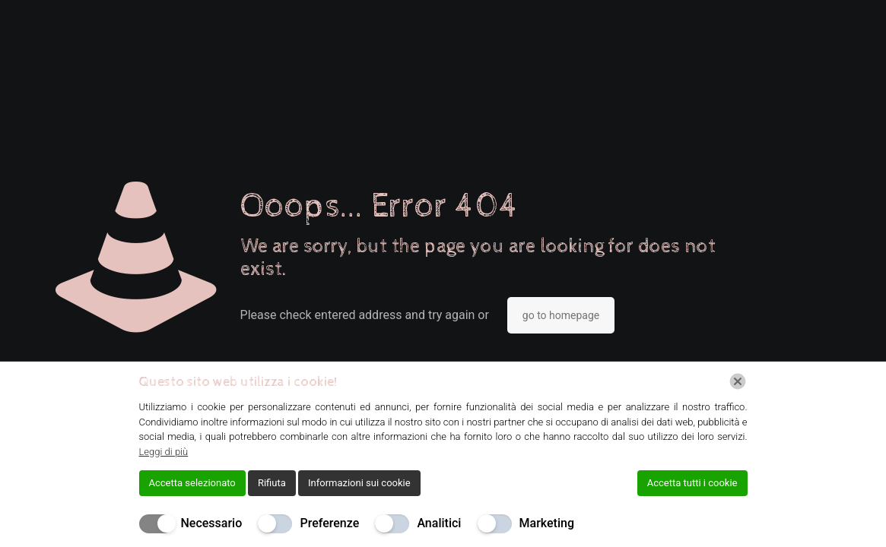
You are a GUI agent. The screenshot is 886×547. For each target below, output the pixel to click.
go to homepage (560, 315)
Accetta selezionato (192, 483)
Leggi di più (164, 451)
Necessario (212, 523)
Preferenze (329, 523)
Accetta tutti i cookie (692, 483)
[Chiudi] (738, 381)
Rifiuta (272, 483)
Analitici (439, 523)
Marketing (546, 523)
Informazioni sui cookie (359, 483)
